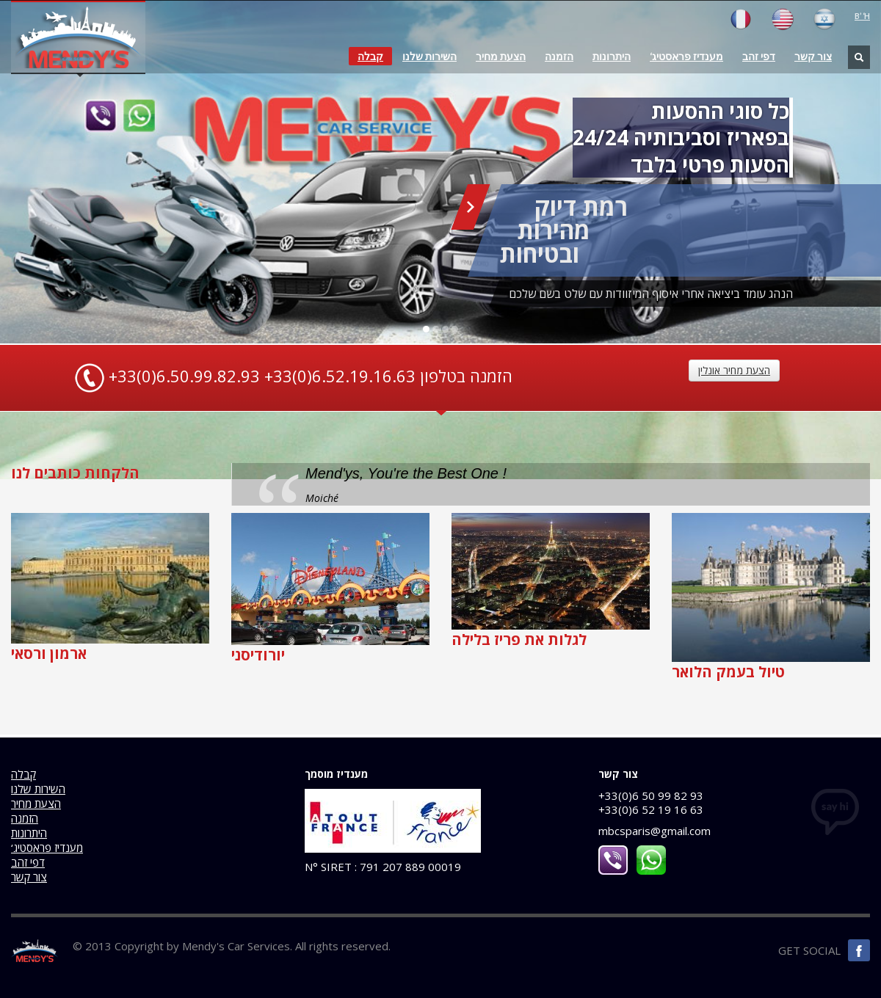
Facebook (859, 950)
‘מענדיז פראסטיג (686, 56)
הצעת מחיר (501, 56)
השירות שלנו (429, 56)
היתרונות (611, 56)
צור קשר (813, 56)
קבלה (370, 56)
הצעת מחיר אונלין (734, 370)
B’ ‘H (862, 16)
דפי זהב (758, 56)
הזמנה (559, 56)
